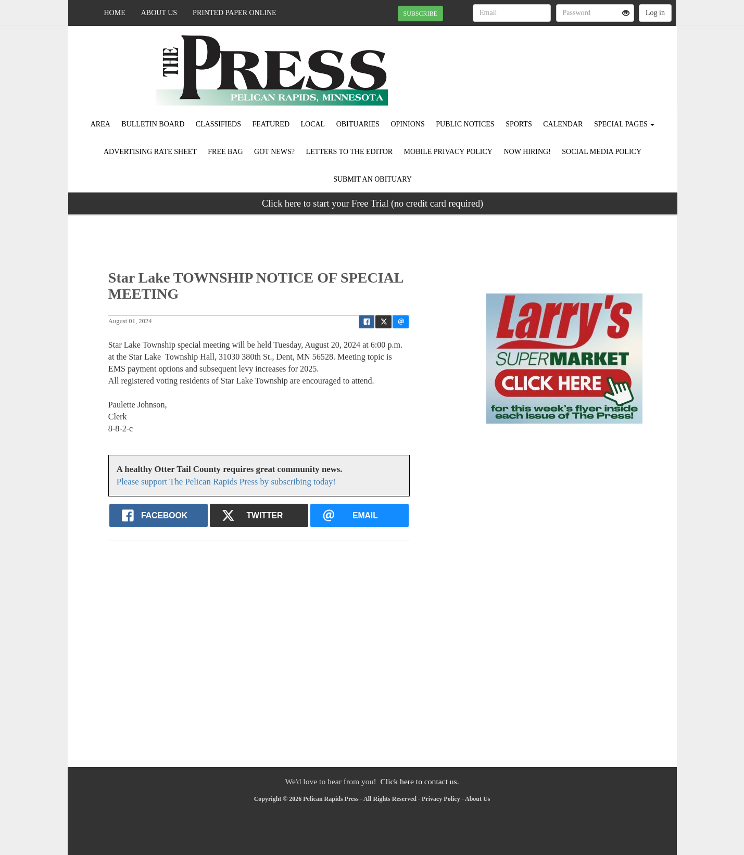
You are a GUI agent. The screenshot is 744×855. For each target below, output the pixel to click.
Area (100, 124)
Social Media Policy (601, 152)
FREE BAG (225, 152)
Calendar (563, 124)
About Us (159, 13)
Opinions (407, 124)
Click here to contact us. (419, 781)
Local (313, 124)
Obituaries (358, 124)
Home (114, 13)
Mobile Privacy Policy (448, 152)
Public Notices (465, 124)
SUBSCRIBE (420, 13)
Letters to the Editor (349, 152)
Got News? (274, 152)
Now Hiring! (526, 152)
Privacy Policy (441, 798)
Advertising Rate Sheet (150, 152)
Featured (270, 124)
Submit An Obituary (372, 179)
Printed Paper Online (234, 13)
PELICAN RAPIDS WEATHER (581, 62)
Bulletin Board (152, 124)
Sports (519, 124)
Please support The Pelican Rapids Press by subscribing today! (226, 482)
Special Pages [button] (624, 124)
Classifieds (218, 124)
